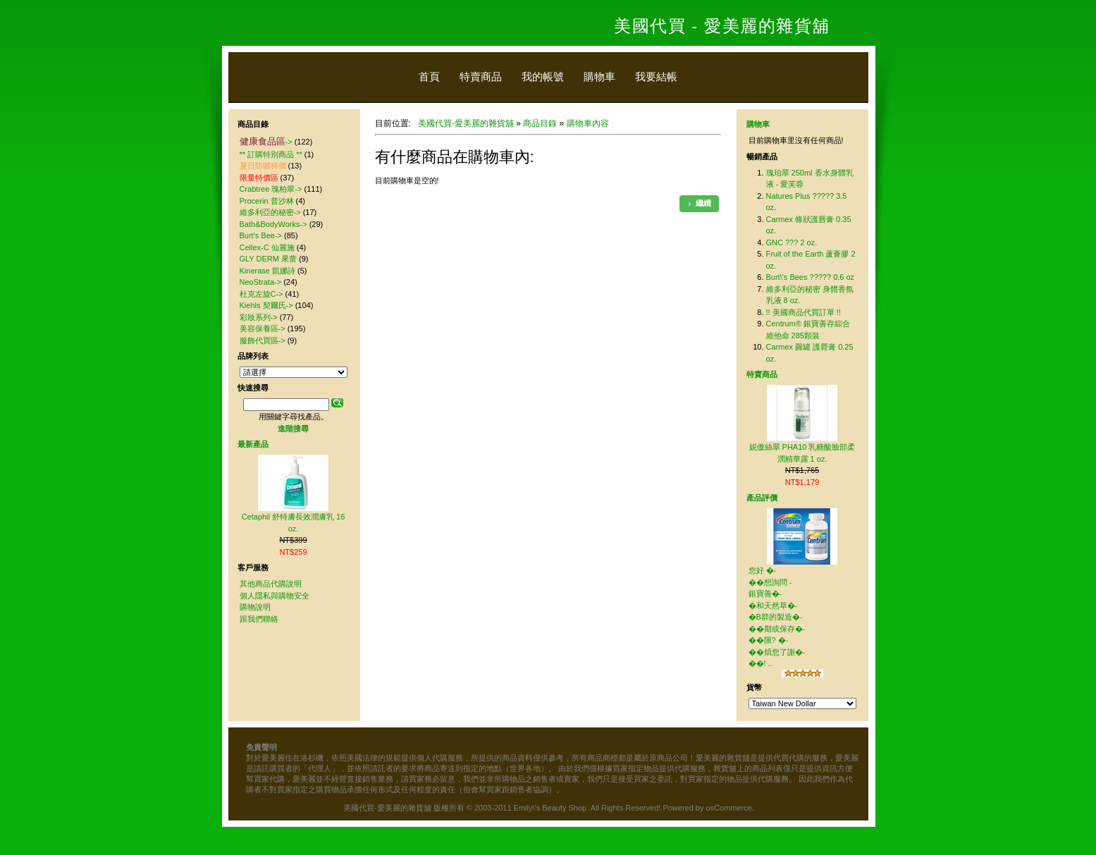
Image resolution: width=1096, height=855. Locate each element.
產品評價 (761, 497)
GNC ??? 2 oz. (792, 242)
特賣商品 (481, 76)
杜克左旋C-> (261, 294)
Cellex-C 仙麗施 (267, 247)
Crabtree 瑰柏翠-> (271, 189)
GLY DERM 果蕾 (268, 258)
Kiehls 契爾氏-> (266, 305)
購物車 (599, 76)
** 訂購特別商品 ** (271, 154)
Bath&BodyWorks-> (273, 224)
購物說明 (255, 607)
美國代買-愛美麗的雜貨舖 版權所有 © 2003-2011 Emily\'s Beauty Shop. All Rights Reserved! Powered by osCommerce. (548, 808)
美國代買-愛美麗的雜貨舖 (466, 123)
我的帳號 (543, 76)
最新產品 (253, 444)
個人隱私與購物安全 (274, 595)
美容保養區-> (262, 328)
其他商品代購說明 (271, 583)
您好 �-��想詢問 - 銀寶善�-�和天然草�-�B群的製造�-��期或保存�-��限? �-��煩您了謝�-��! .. (777, 617)
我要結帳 (656, 76)
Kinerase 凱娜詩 (267, 270)
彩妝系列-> (259, 317)
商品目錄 (540, 123)
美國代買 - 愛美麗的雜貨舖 (722, 25)
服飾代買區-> (262, 340)
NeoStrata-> (261, 282)
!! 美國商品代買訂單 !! (803, 312)
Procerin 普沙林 (267, 201)
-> (266, 141)
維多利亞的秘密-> (270, 212)
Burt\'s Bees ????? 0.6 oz (810, 277)
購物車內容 (588, 123)
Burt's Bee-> (261, 235)
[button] (699, 204)
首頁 (429, 76)
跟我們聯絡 (259, 619)
